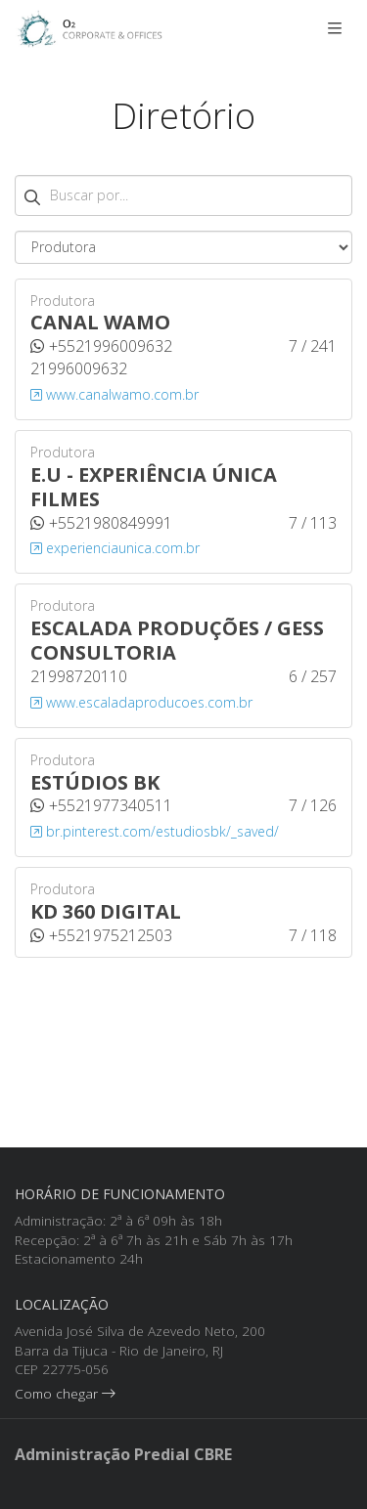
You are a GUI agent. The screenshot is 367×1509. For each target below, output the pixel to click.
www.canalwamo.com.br (114, 394)
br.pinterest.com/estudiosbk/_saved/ (154, 831)
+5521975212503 (101, 935)
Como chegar (65, 1471)
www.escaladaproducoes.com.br (141, 702)
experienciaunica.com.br (115, 548)
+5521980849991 (101, 523)
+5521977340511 (101, 805)
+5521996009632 (101, 346)
